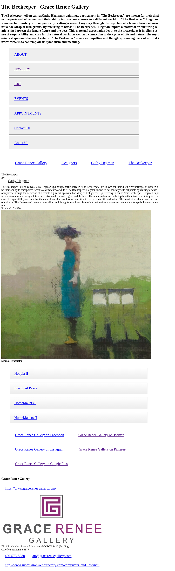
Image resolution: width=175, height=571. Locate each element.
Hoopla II (21, 373)
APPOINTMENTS (27, 113)
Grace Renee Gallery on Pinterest (102, 449)
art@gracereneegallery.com (52, 556)
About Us (21, 143)
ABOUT (20, 54)
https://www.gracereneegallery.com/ (30, 488)
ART (17, 84)
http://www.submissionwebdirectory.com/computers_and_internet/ (52, 565)
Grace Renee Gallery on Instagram (39, 449)
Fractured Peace (25, 388)
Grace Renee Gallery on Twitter (101, 435)
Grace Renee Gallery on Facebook (39, 435)
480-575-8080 (15, 556)
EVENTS (21, 98)
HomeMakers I (25, 403)
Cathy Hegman (18, 181)
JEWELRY (22, 69)
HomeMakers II (25, 418)
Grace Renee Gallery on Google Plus (41, 464)
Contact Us (22, 128)
